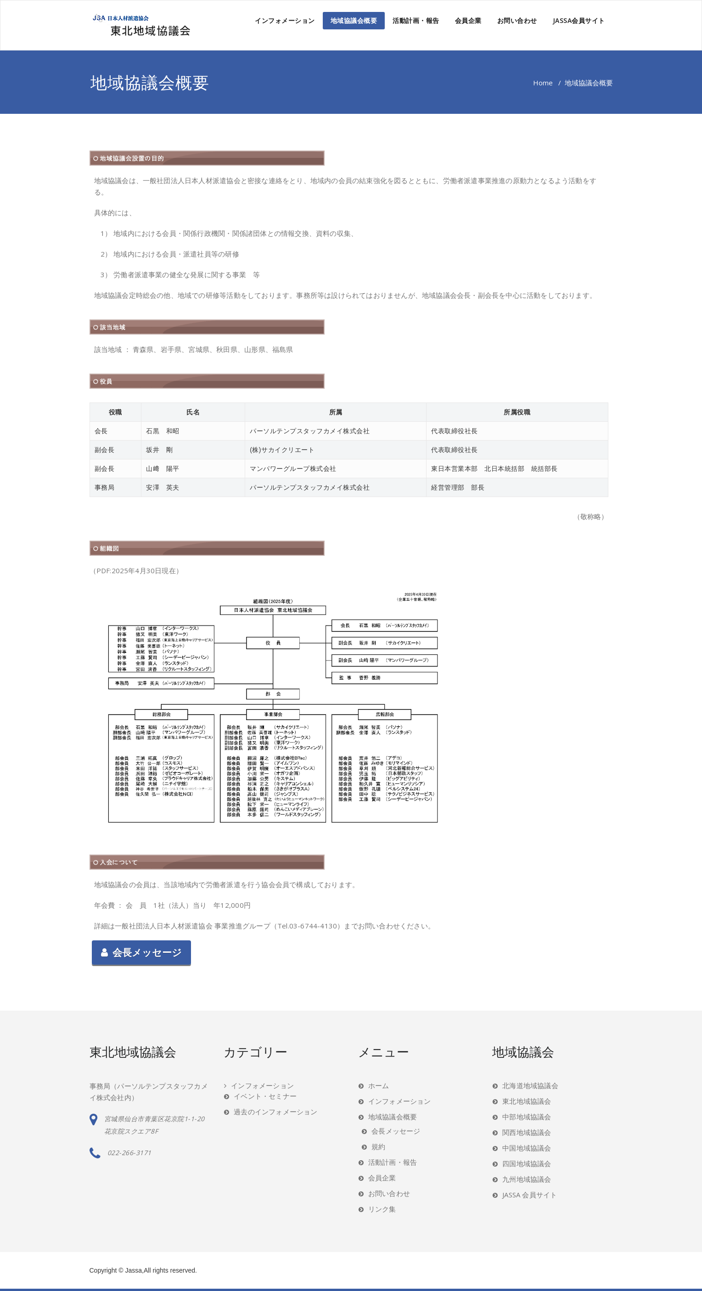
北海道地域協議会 (530, 1085)
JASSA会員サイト (579, 20)
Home (543, 82)
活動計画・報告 (416, 20)
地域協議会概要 (354, 20)
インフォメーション (285, 20)
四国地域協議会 (526, 1163)
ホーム (378, 1085)
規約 (378, 1146)
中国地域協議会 (526, 1147)
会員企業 (468, 20)
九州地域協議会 (526, 1179)
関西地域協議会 (526, 1132)
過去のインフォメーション (275, 1111)
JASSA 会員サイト (529, 1194)
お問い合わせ (517, 20)
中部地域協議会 (526, 1116)
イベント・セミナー (265, 1096)
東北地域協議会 (526, 1101)
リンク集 (382, 1208)
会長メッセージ (141, 952)
